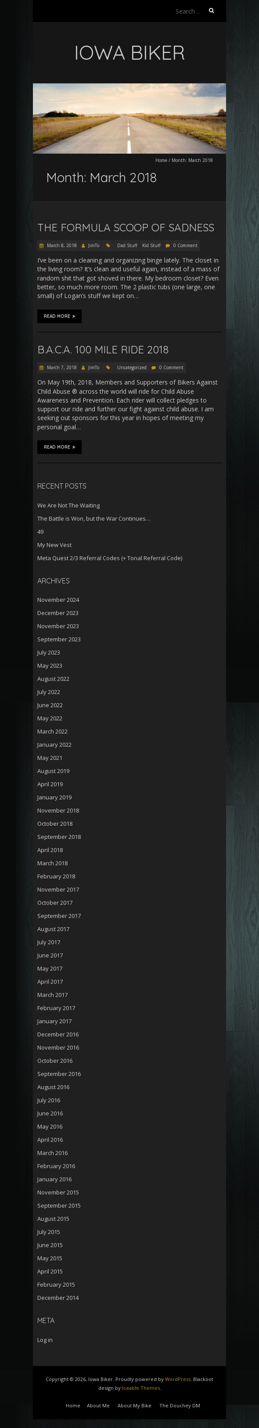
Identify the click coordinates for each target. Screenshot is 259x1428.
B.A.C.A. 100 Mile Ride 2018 (103, 349)
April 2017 (50, 982)
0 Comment (185, 245)
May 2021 (49, 758)
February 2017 (56, 1008)
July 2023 (48, 652)
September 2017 (59, 916)
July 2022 (48, 692)
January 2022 (54, 744)
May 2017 (49, 968)
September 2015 (59, 1205)
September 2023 (59, 639)
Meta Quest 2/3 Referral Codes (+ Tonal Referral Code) (109, 558)
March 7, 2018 (61, 367)
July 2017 (48, 942)
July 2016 (48, 1100)
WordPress (178, 1379)
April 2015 (50, 1271)
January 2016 (54, 1179)
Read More (59, 316)
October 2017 (54, 902)
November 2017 (58, 889)
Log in (45, 1340)
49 (40, 532)
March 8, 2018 (61, 245)
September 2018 (59, 837)
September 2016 (59, 1074)
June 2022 (50, 705)
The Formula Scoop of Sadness (125, 227)
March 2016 (52, 1153)
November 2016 (58, 1047)
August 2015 (53, 1219)
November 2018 (58, 810)
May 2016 (49, 1126)
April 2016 (50, 1140)
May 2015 (49, 1258)
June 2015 (50, 1245)
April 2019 (50, 784)
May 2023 (49, 665)
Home (161, 160)
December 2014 (58, 1298)
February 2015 (56, 1284)
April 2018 (50, 850)
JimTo (93, 245)
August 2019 (53, 771)
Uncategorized (132, 367)
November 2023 (58, 626)
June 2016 (50, 1113)
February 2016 (56, 1166)
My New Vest (54, 545)
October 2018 (54, 823)
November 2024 (58, 600)
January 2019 (54, 797)
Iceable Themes (141, 1388)
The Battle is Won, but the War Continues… (94, 518)
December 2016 (58, 1034)
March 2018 (52, 863)
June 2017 (50, 955)
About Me (98, 1405)
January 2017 (54, 1021)
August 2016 (53, 1087)
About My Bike (134, 1405)
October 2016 (54, 1061)
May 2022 (49, 718)
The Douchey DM (179, 1405)
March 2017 (52, 995)
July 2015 (48, 1232)
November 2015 (58, 1192)
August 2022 (53, 679)
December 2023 (58, 613)
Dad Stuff (127, 245)
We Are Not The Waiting (68, 505)
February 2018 (56, 876)
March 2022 (52, 731)
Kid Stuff (151, 245)
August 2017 (53, 929)
